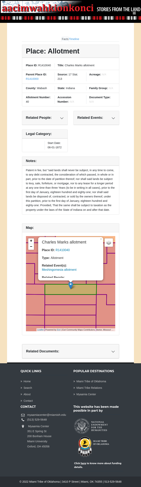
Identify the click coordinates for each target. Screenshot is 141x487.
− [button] (31, 247)
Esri (59, 330)
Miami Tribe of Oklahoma (89, 381)
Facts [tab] (65, 39)
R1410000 (32, 78)
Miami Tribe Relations (87, 387)
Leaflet (40, 330)
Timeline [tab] (74, 39)
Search (26, 387)
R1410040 (63, 250)
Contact (27, 400)
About (26, 394)
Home (26, 381)
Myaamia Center (84, 394)
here (83, 463)
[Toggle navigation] (134, 13)
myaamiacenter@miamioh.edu (46, 414)
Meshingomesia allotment (59, 269)
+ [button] (31, 241)
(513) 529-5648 (37, 419)
